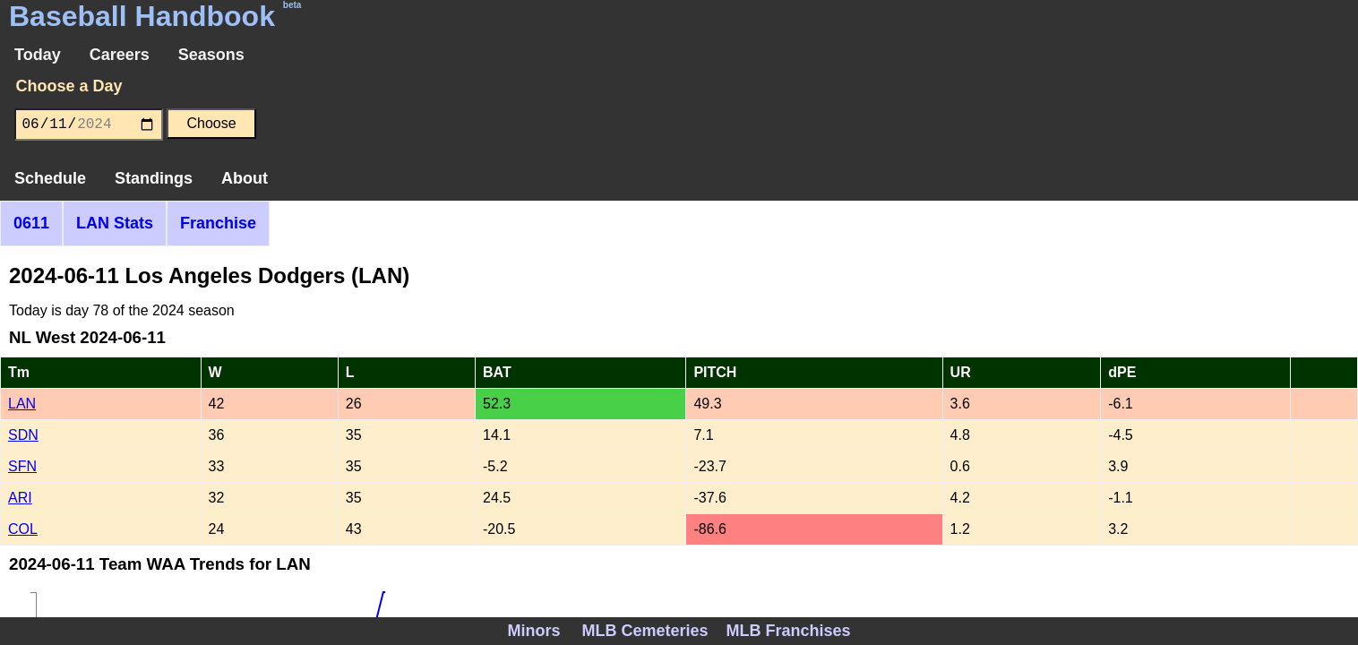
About (244, 178)
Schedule (50, 178)
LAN (22, 403)
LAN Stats (114, 223)
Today (37, 55)
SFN (22, 466)
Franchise (218, 223)
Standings (154, 178)
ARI (20, 497)
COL (23, 529)
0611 (31, 223)
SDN (23, 435)
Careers (120, 55)
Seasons (211, 55)
